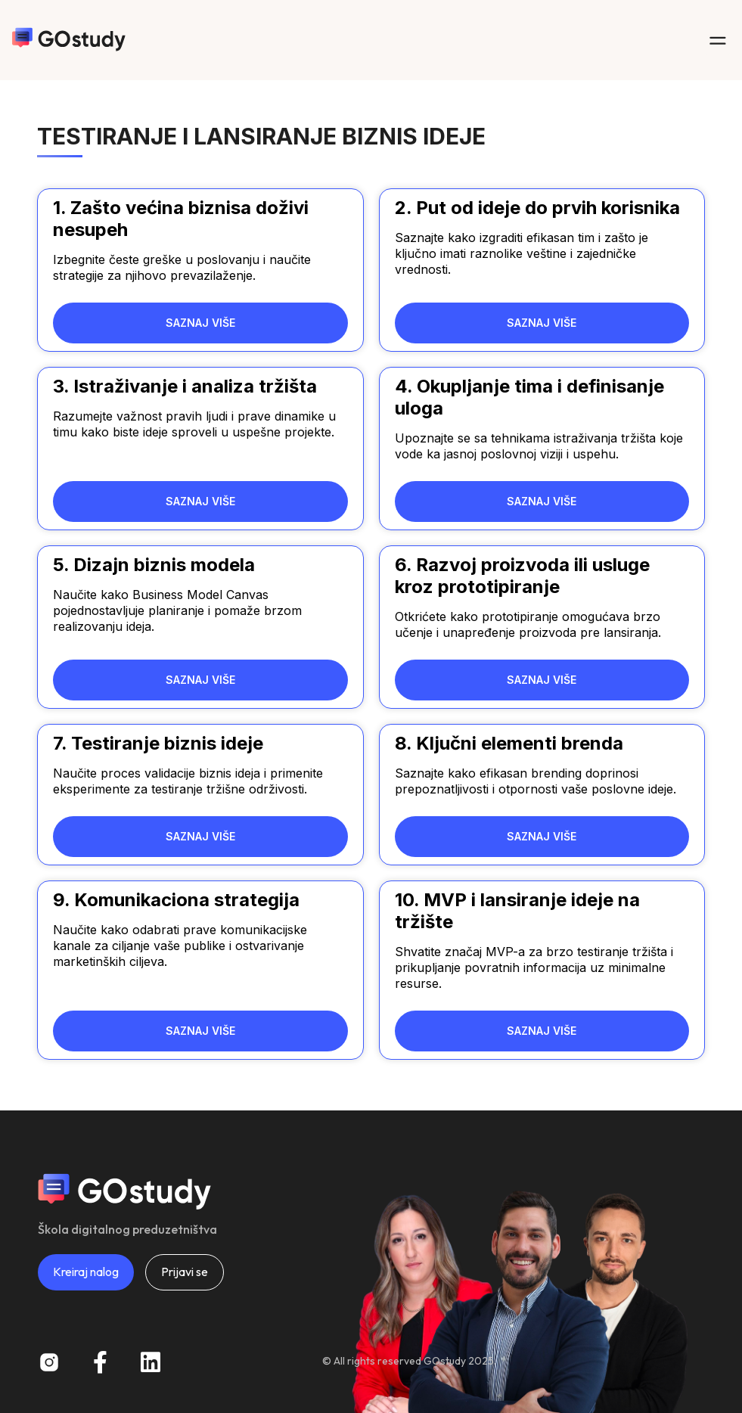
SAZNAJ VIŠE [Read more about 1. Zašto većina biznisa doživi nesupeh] (200, 322)
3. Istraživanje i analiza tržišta (185, 386)
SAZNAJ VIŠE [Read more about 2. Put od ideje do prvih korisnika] (541, 322)
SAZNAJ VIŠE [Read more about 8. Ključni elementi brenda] (541, 836)
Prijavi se (184, 1271)
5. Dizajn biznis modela (154, 565)
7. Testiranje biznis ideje (158, 743)
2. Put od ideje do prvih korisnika (537, 208)
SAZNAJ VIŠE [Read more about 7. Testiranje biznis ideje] (200, 836)
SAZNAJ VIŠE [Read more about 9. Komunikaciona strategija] (200, 1030)
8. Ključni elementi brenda (509, 743)
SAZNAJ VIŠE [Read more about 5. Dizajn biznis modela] (200, 679)
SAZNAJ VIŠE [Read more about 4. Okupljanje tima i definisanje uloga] (541, 501)
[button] (717, 40)
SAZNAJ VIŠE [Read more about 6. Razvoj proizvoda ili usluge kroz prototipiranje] (541, 679)
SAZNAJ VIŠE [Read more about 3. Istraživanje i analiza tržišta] (200, 501)
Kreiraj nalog (86, 1271)
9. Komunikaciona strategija (176, 900)
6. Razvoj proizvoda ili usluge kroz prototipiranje (522, 576)
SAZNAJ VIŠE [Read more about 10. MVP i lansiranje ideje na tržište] (541, 1030)
